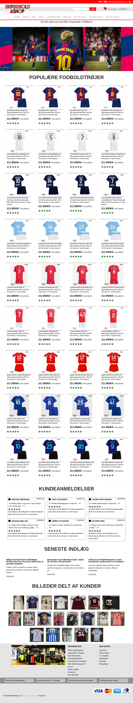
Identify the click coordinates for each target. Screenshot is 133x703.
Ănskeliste (103, 656)
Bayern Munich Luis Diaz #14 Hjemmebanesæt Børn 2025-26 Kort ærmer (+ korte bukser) (112, 377)
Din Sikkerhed (73, 675)
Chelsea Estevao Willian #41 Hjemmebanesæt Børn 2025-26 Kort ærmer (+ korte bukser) (112, 421)
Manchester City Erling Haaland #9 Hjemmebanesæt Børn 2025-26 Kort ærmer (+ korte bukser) (19, 246)
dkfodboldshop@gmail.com (115, 2)
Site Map (102, 661)
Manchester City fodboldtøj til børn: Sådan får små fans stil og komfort (65, 561)
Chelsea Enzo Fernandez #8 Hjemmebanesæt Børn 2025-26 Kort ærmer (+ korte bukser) (49, 421)
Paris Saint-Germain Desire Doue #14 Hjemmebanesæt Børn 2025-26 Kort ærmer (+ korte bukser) (50, 200)
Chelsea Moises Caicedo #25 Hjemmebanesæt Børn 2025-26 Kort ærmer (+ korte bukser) (81, 421)
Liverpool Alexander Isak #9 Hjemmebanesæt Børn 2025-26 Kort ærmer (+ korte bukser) (49, 290)
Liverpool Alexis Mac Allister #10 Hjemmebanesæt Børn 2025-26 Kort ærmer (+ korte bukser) (81, 290)
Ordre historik (104, 653)
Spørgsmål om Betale (76, 653)
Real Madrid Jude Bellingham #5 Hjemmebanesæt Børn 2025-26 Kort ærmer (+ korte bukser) (49, 156)
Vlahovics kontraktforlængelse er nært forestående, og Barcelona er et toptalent (106, 561)
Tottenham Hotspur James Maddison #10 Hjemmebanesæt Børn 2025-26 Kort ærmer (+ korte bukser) (105, 536)
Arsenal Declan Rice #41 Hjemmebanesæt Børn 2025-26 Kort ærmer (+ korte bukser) (81, 333)
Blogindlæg (103, 664)
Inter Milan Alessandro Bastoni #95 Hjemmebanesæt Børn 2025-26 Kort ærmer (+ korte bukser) (82, 465)
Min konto (103, 650)
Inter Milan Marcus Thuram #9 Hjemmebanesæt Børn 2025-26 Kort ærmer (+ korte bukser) (112, 465)
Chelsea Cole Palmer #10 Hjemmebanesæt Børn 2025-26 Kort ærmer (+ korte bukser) (18, 421)
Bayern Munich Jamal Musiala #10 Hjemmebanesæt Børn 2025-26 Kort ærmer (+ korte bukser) (19, 377)
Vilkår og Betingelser (75, 650)
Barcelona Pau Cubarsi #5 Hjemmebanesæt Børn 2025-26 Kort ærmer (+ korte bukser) (49, 113)
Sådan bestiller (73, 669)
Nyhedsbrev (103, 658)
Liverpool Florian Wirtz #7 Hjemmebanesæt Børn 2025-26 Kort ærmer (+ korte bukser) (18, 290)
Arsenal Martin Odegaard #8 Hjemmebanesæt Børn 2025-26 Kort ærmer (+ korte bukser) (49, 333)
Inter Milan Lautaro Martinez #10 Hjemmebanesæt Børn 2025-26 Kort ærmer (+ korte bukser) (18, 465)
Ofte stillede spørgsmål (76, 664)
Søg (93, 9)
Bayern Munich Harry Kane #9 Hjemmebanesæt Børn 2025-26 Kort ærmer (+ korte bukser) (49, 377)
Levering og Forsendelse (77, 661)
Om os (70, 667)
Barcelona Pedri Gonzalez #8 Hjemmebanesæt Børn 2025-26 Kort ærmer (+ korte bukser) (112, 113)
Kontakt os (72, 672)
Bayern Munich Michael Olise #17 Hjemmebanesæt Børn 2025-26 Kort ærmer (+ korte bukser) (81, 377)
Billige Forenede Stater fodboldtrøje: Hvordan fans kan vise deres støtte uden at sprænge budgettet (24, 562)
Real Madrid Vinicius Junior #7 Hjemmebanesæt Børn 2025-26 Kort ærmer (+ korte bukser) (81, 156)
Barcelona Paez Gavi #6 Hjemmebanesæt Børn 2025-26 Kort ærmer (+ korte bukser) (81, 113)
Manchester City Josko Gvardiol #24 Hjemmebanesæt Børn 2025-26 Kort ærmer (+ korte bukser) (113, 246)
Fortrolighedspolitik (75, 658)
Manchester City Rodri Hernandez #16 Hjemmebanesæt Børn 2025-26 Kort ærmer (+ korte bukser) (50, 246)
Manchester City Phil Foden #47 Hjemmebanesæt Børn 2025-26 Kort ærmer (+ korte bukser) (81, 246)
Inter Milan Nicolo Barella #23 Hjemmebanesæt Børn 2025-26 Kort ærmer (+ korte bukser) (49, 465)
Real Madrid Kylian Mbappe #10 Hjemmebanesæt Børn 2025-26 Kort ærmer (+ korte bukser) (18, 156)
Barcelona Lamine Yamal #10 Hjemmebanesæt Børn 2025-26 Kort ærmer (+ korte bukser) (18, 113)
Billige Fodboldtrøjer (30, 696)
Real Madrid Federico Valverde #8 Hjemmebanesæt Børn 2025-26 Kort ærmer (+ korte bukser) (113, 156)
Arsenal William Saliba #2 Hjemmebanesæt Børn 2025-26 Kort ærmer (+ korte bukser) (112, 333)
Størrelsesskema (74, 656)
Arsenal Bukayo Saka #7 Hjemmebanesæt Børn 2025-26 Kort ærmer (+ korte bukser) (18, 333)
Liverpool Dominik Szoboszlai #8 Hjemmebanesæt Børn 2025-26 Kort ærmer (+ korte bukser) (112, 290)
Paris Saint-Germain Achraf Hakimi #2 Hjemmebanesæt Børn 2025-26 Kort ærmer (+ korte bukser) (82, 200)
